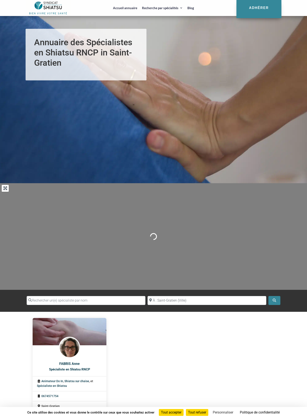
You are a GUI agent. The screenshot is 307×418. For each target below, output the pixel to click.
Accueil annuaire (125, 8)
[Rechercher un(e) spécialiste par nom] (86, 300)
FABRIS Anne (69, 364)
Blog (190, 8)
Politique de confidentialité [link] (260, 412)
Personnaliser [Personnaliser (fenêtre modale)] (223, 412)
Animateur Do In (52, 381)
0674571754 (49, 396)
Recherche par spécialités (160, 8)
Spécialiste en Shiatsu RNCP (69, 369)
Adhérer (259, 8)
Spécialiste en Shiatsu (52, 386)
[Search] (274, 300)
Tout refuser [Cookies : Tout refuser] (197, 412)
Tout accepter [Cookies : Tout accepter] (171, 412)
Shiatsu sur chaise (76, 381)
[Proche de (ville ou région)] (207, 300)
